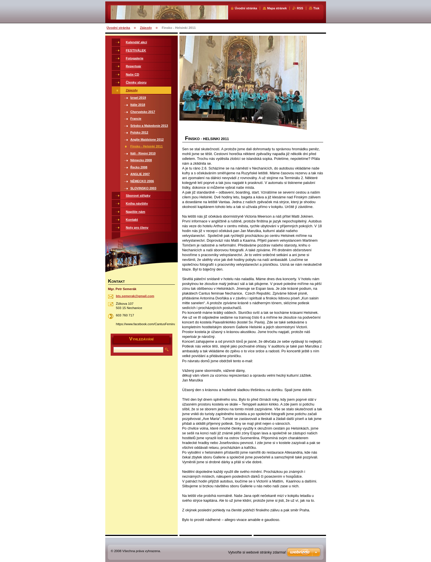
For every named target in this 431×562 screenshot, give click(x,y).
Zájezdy (146, 27)
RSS (300, 8)
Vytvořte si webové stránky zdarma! (257, 552)
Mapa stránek (277, 8)
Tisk (316, 8)
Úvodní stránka (246, 8)
